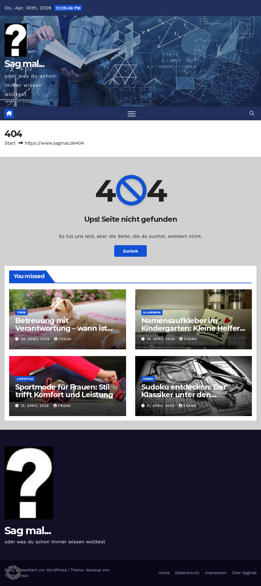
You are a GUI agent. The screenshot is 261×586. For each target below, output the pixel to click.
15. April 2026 (35, 406)
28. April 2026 (36, 339)
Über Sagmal (244, 572)
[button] (251, 113)
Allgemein (152, 312)
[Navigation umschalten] (131, 113)
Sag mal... (24, 63)
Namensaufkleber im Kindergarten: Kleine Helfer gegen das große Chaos (190, 328)
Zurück (130, 251)
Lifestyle (25, 378)
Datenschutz (187, 572)
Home (164, 572)
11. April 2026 (161, 406)
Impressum (216, 572)
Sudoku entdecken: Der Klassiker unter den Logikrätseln (183, 395)
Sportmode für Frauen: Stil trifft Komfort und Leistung (64, 391)
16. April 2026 (161, 339)
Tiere (21, 312)
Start (10, 143)
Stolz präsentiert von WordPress (36, 570)
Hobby (148, 378)
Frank (63, 339)
